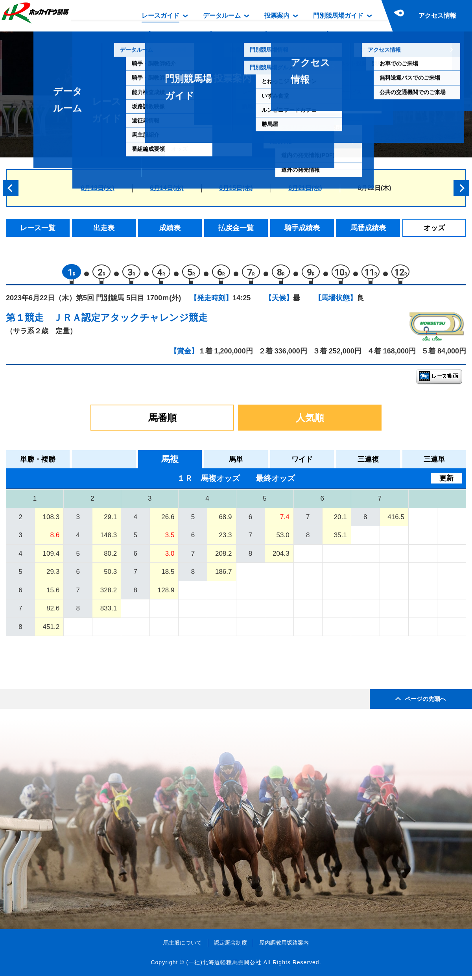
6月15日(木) (236, 188)
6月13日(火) (97, 188)
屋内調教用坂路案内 (284, 946)
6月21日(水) (305, 188)
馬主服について (182, 946)
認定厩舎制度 (230, 946)
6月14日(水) (166, 188)
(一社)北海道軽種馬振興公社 (223, 966)
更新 (446, 482)
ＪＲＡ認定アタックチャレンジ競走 (130, 321)
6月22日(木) (374, 188)
